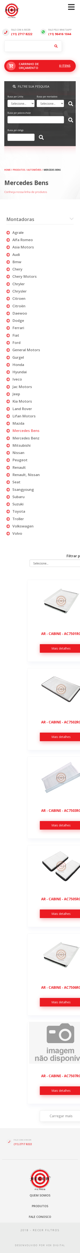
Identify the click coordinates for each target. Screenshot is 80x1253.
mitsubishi (18, 445)
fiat (12, 335)
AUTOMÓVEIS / (35, 169)
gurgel (15, 357)
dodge (15, 320)
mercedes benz (22, 438)
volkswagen (19, 526)
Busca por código (15, 130)
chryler (15, 283)
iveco (14, 379)
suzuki (14, 504)
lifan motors (21, 416)
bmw (13, 261)
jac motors (19, 386)
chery (14, 269)
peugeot (17, 459)
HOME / (8, 169)
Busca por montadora (47, 96)
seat (13, 481)
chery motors (21, 276)
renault (16, 467)
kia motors (19, 401)
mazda (15, 423)
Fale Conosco (40, 1217)
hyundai (16, 371)
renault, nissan (23, 474)
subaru (15, 496)
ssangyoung (20, 489)
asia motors (20, 247)
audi (13, 254)
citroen (15, 298)
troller (15, 518)
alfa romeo (19, 239)
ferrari (15, 327)
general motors (23, 349)
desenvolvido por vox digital (40, 1245)
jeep (13, 393)
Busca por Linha (15, 96)
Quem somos (40, 1195)
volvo (14, 533)
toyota (15, 511)
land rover (19, 408)
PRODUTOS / (20, 169)
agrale (15, 232)
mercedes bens (22, 430)
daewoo (16, 313)
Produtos (40, 1206)
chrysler (16, 291)
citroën (15, 305)
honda (15, 364)
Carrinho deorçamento (41, 66)
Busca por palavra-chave (19, 112)
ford (13, 342)
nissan (15, 452)
